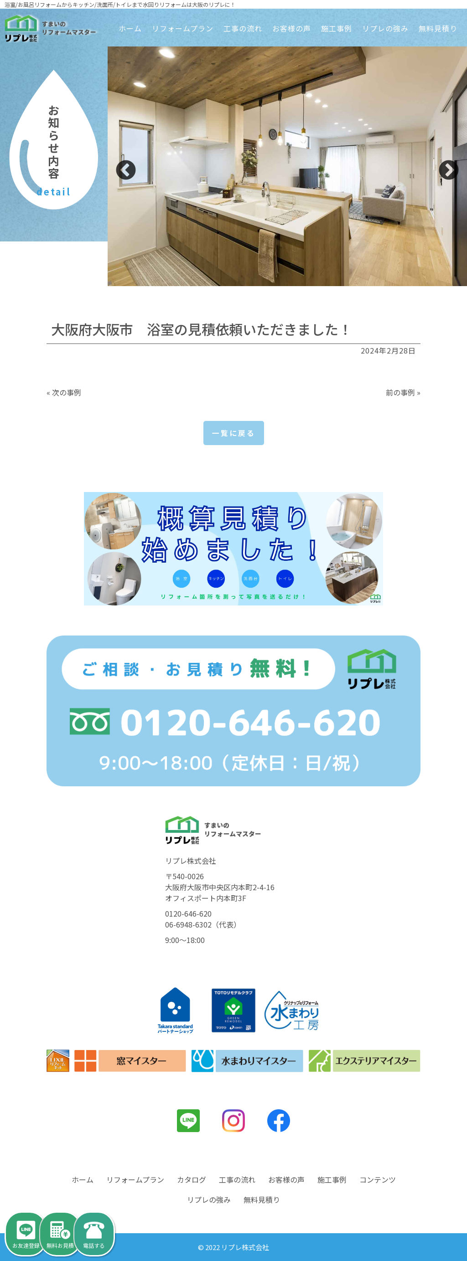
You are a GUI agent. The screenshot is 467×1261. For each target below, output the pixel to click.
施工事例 (336, 28)
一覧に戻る (233, 433)
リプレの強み (385, 28)
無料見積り (438, 28)
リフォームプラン (182, 28)
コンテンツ (377, 1179)
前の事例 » (403, 392)
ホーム (130, 28)
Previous (125, 170)
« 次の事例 (64, 392)
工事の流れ (242, 28)
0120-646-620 (188, 913)
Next (448, 170)
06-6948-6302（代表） (203, 924)
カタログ (191, 1179)
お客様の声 (291, 28)
